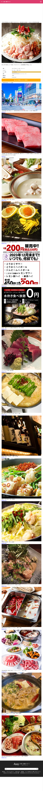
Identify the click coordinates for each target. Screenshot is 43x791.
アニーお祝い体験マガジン (6, 1)
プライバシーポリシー (10, 771)
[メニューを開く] (40, 2)
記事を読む (4, 112)
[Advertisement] (21, 12)
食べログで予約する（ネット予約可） (21, 80)
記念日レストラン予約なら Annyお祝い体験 (11, 772)
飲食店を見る (4, 200)
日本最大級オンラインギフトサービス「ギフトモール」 (29, 772)
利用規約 (22, 771)
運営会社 (3, 771)
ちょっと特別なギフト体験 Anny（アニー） (33, 771)
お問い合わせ (17, 771)
